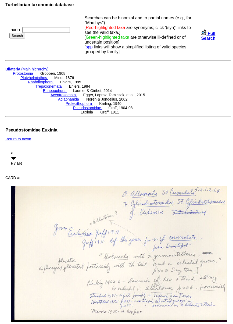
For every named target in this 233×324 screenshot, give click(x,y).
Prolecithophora (79, 103)
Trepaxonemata (49, 86)
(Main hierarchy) (26, 69)
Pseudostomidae (87, 108)
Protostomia (23, 73)
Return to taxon (18, 139)
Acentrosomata (64, 95)
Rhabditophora (41, 82)
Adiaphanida (69, 99)
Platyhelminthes (34, 78)
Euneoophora (55, 90)
